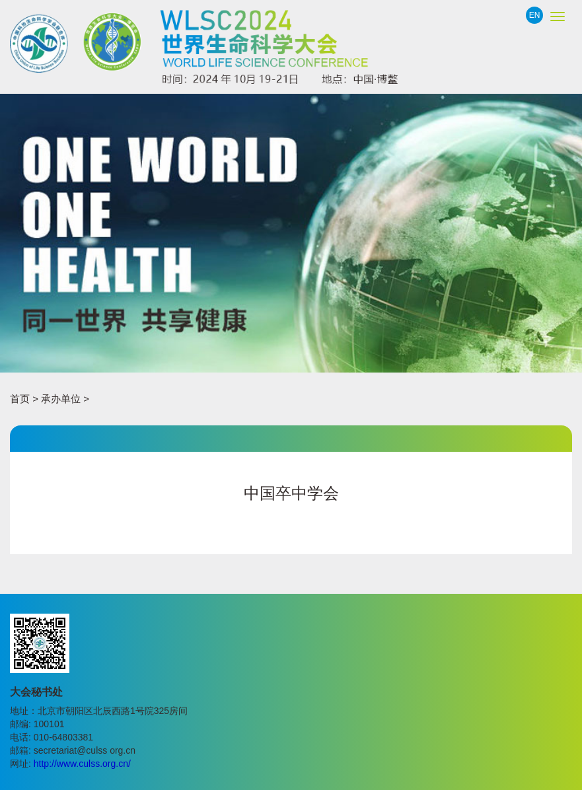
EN (534, 15)
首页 (20, 398)
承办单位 (61, 398)
